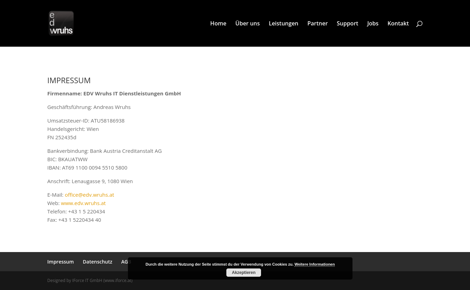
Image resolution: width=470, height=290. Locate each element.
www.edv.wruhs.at (83, 202)
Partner (317, 24)
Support (347, 24)
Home (218, 24)
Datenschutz (97, 261)
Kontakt (398, 24)
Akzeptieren (244, 272)
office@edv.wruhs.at (89, 194)
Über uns (247, 24)
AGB (126, 261)
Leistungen (283, 24)
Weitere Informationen (314, 264)
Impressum (60, 261)
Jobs (373, 24)
